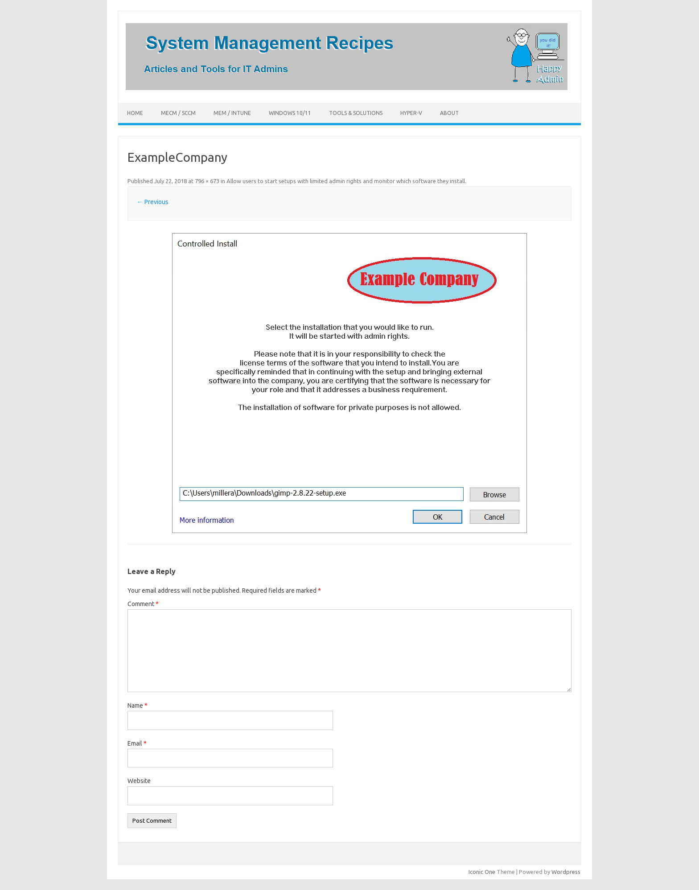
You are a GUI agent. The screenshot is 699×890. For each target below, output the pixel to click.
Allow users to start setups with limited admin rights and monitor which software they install (345, 181)
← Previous (153, 201)
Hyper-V (411, 113)
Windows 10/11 (290, 113)
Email (137, 743)
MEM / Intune (232, 113)
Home (135, 113)
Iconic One (482, 872)
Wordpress (565, 872)
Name (137, 705)
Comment (143, 603)
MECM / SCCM (178, 113)
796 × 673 (207, 181)
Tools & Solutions (355, 113)
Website (139, 780)
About (449, 113)
